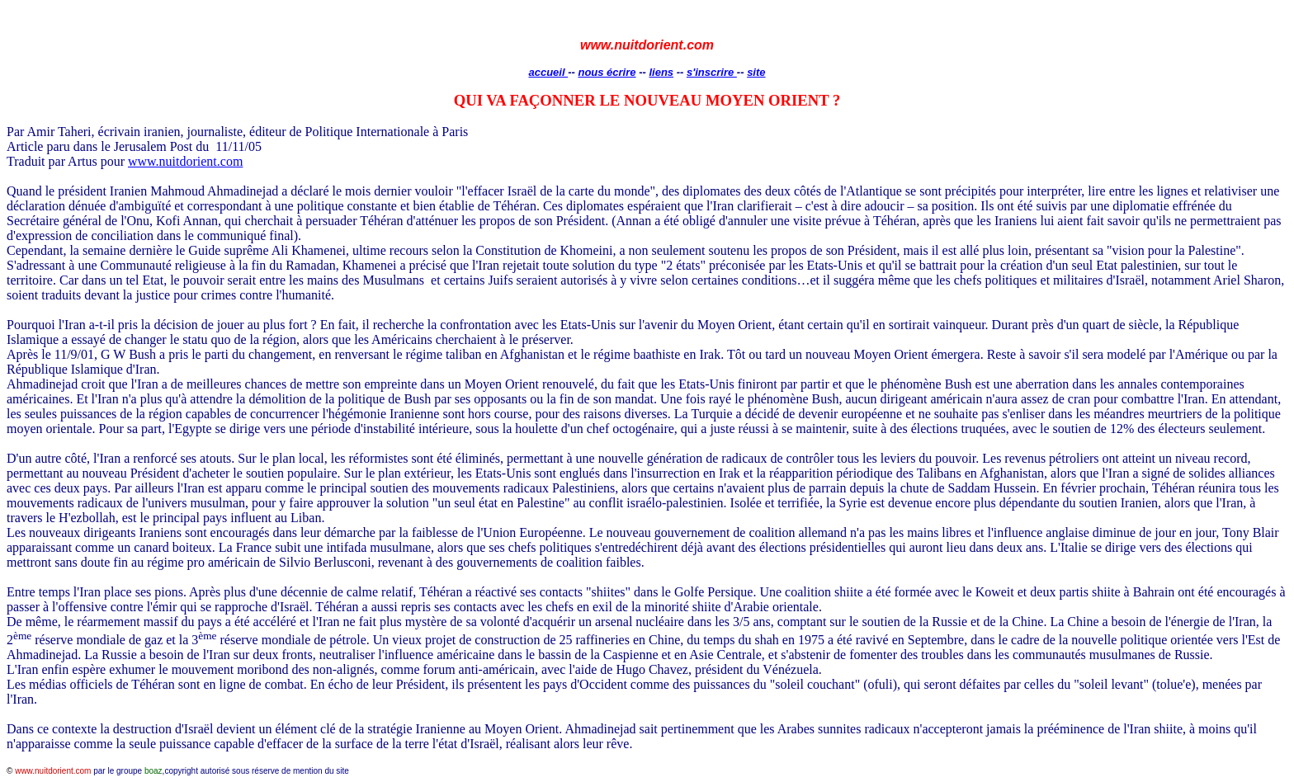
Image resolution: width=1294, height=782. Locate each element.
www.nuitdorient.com (185, 161)
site (756, 72)
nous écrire (606, 72)
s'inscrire (712, 72)
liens (661, 72)
